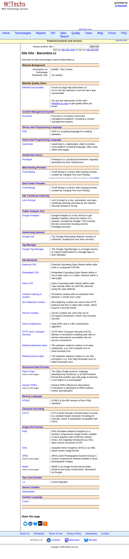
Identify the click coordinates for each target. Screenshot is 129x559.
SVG (24, 447)
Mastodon (72, 540)
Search (64, 36)
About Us (24, 533)
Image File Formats (32, 427)
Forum (112, 33)
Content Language (32, 497)
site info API (92, 49)
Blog (100, 33)
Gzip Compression (31, 323)
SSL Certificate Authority (35, 195)
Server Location (31, 487)
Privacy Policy (74, 533)
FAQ (124, 33)
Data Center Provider (33, 183)
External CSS (29, 264)
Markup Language (32, 396)
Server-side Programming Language (42, 127)
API (53, 33)
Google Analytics (30, 215)
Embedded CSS (30, 272)
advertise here (85, 29)
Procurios (27, 116)
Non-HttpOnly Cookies (33, 302)
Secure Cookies (30, 313)
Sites (63, 33)
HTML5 (26, 400)
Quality (75, 33)
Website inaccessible (33, 87)
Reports (41, 33)
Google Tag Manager (33, 249)
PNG (24, 431)
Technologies (23, 33)
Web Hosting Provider (34, 167)
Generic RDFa (29, 385)
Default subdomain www (34, 345)
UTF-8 (25, 413)
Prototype (27, 159)
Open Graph (28, 371)
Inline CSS (27, 283)
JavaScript (27, 144)
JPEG (25, 455)
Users (88, 33)
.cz (23, 482)
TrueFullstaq (28, 172)
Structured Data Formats (35, 367)
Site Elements (29, 260)
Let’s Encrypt (28, 200)
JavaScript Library (32, 155)
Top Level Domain (32, 477)
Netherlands (28, 491)
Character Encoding (33, 408)
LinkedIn (53, 540)
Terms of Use (56, 533)
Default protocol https (33, 356)
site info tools (68, 49)
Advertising (91, 533)
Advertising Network (33, 232)
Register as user (59, 103)
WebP (25, 466)
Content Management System (38, 111)
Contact (105, 533)
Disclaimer (39, 533)
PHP (24, 131)
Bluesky (90, 540)
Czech (25, 501)
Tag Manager (29, 245)
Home (6, 33)
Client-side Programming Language (41, 139)
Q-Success (121, 5)
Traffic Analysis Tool (33, 211)
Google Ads (28, 236)
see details (94, 178)
